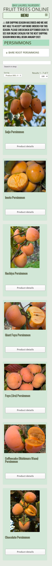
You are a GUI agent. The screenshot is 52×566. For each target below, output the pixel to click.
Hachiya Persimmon (16, 273)
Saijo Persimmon (14, 132)
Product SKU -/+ (12, 75)
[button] (26, 53)
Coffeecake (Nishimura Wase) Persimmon (21, 460)
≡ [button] (46, 15)
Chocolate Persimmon (17, 537)
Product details (25, 146)
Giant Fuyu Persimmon (17, 335)
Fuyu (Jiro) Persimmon (17, 396)
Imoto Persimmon (15, 197)
